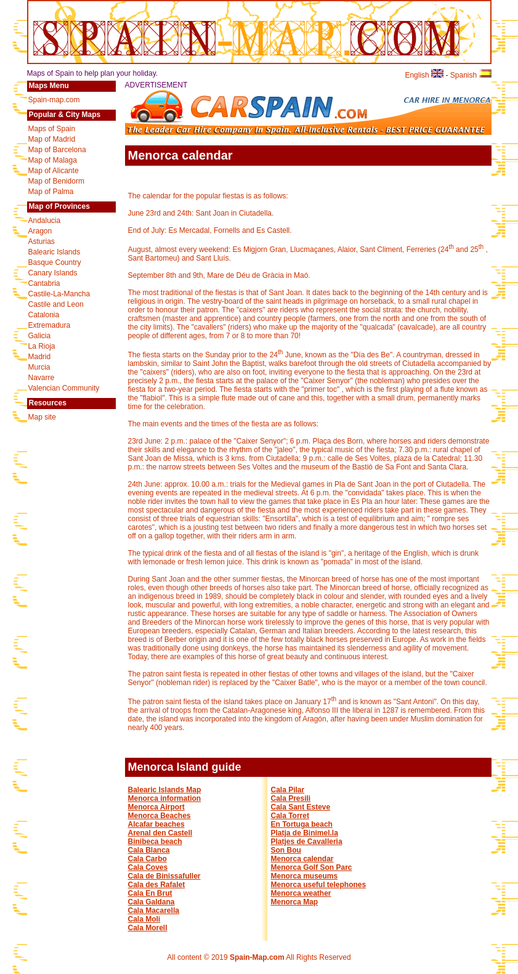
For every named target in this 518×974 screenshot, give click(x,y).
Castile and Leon (56, 304)
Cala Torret (290, 815)
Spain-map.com (54, 99)
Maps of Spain (52, 128)
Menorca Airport (156, 807)
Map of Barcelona (57, 149)
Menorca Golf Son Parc (311, 867)
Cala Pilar (288, 789)
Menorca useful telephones (318, 884)
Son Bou (286, 850)
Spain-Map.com (257, 957)
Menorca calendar (302, 858)
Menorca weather (301, 893)
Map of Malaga (52, 160)
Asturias (41, 241)
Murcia (39, 367)
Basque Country (54, 262)
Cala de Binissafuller (164, 876)
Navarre (41, 377)
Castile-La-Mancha (59, 294)
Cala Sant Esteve (301, 807)
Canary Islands (53, 273)
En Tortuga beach (302, 824)
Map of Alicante (53, 170)
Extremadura (49, 325)
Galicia (39, 335)
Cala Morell (148, 927)
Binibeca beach (155, 841)
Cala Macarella (153, 910)
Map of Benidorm (56, 181)
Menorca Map (294, 902)
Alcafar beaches (156, 824)
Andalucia (44, 220)
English (424, 75)
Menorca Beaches (159, 815)
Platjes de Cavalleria (306, 841)
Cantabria (44, 283)
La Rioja (41, 346)
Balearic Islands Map (164, 789)
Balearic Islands (54, 252)
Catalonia (44, 314)
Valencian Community (64, 388)
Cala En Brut (150, 893)
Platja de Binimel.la (304, 833)
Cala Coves (148, 867)
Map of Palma (51, 191)
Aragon (40, 231)
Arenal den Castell (160, 833)
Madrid (39, 356)
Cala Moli (144, 919)
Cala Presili (291, 798)
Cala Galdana (151, 902)
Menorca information (164, 798)
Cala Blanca (149, 850)
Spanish (471, 75)
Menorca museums (304, 876)
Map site (42, 417)
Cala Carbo (147, 858)
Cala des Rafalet (156, 884)
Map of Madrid (52, 139)
